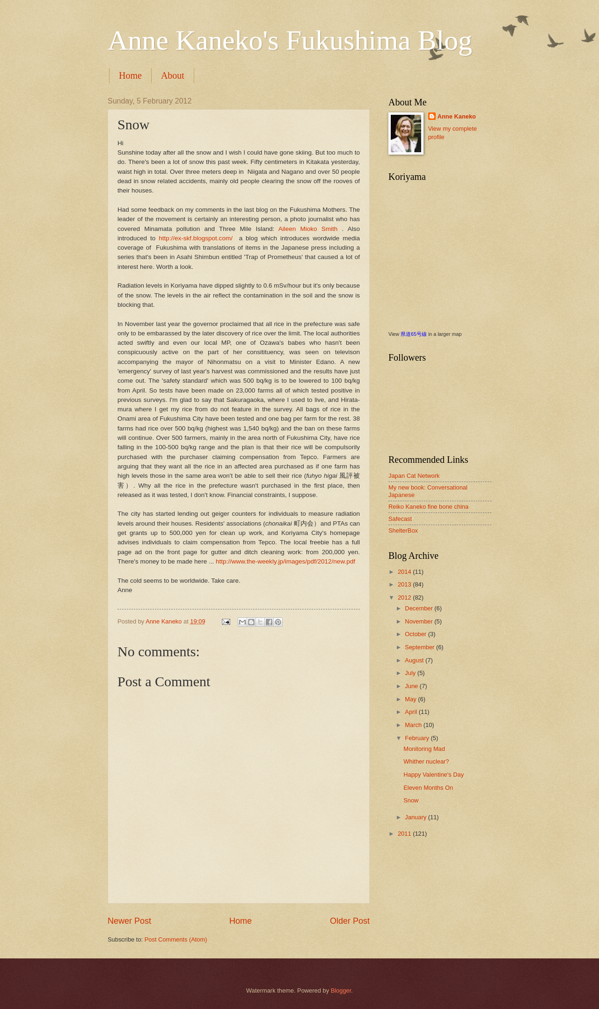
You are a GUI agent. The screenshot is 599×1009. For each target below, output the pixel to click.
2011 (405, 833)
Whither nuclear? (426, 761)
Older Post (350, 921)
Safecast (400, 518)
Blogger (341, 990)
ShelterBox (403, 530)
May (411, 699)
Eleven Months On (428, 787)
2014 (405, 571)
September (420, 647)
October (416, 634)
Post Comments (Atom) (176, 939)
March (414, 724)
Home (130, 75)
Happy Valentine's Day (433, 774)
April (411, 711)
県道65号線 (414, 334)
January (416, 817)
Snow (410, 800)
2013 (405, 584)
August (415, 660)
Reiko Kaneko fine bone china (428, 506)
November (419, 621)
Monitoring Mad (424, 748)
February (418, 738)
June (412, 686)
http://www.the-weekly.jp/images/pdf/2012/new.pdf (285, 561)
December (419, 608)
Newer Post (129, 921)
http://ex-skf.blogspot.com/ (196, 238)
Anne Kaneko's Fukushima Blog (290, 40)
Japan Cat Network (414, 475)
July (411, 672)
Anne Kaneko (457, 116)
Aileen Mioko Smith (310, 228)
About (172, 75)
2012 (405, 597)
